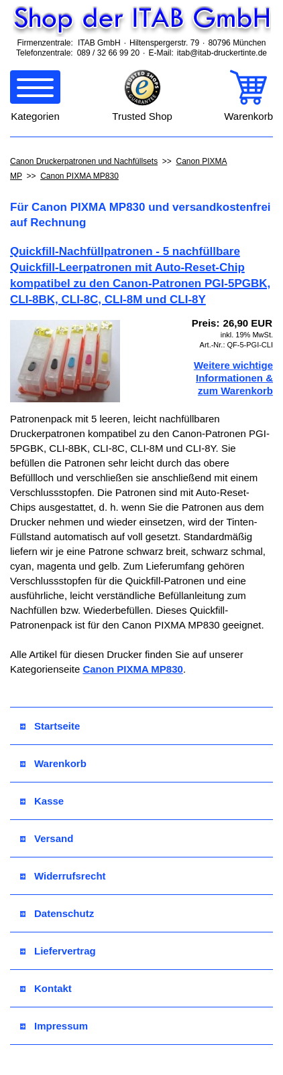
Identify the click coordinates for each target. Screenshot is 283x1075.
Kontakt (46, 988)
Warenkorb (53, 763)
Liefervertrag (58, 951)
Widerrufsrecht (63, 876)
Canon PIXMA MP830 (79, 176)
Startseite (50, 726)
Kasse (42, 801)
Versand (46, 838)
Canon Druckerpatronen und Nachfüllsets (84, 161)
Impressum (54, 1025)
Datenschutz (57, 913)
